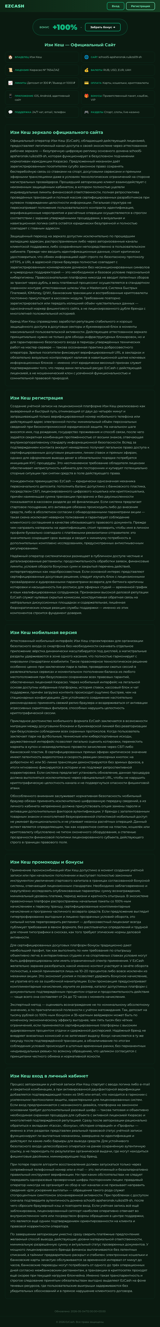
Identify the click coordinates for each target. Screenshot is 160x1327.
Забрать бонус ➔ (102, 27)
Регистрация (140, 6)
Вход (115, 6)
